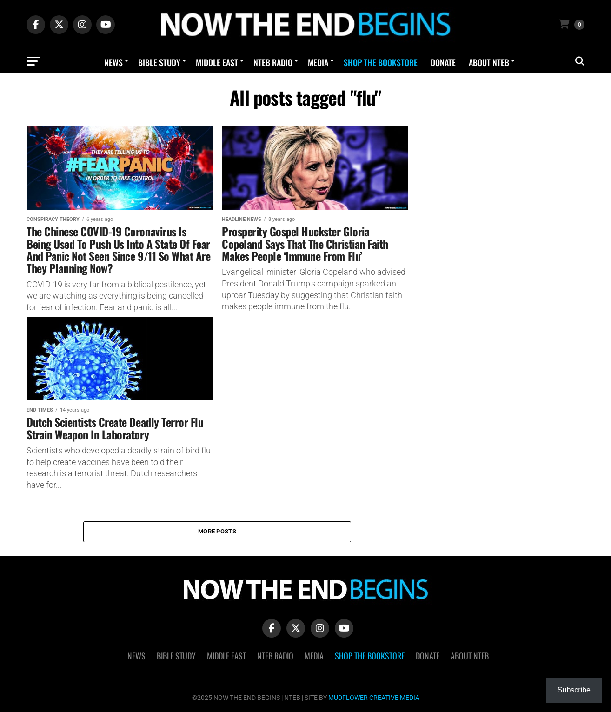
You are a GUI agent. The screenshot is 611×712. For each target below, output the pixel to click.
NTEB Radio (272, 62)
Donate (443, 62)
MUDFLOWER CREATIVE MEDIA (373, 698)
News (113, 62)
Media (318, 62)
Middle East (217, 62)
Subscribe (574, 690)
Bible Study (159, 62)
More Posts (217, 531)
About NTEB (489, 62)
